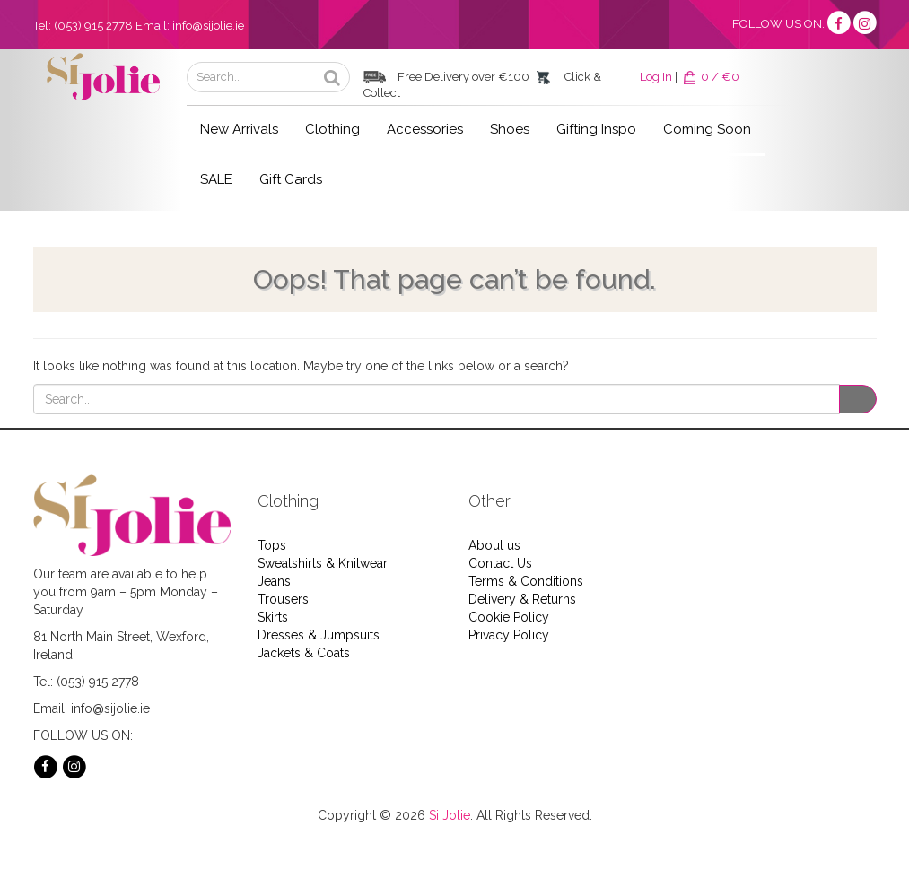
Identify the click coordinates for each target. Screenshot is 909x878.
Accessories (425, 129)
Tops (272, 545)
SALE (216, 179)
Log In (656, 76)
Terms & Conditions (525, 581)
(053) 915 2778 (93, 25)
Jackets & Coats (304, 653)
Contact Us (500, 563)
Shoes (509, 129)
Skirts (273, 617)
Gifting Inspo (596, 129)
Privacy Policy (508, 635)
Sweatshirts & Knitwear (323, 563)
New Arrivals (239, 129)
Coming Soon (707, 129)
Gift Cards (290, 179)
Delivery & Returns (522, 599)
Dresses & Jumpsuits (319, 635)
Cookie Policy (508, 617)
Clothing (332, 129)
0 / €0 (709, 76)
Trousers (283, 599)
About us (494, 545)
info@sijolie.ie (208, 25)
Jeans (274, 581)
